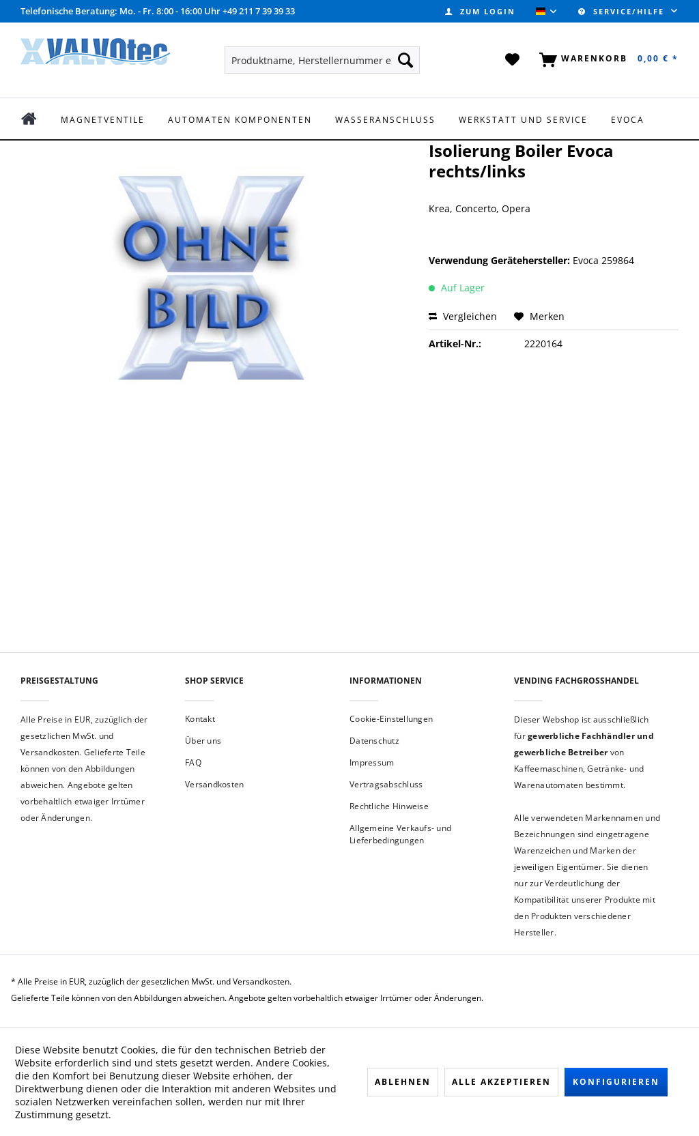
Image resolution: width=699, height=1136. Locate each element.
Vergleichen (463, 316)
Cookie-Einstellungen (391, 719)
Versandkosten (214, 784)
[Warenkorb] (606, 60)
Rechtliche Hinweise (389, 806)
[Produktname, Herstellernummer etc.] (322, 60)
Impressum (372, 762)
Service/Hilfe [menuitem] (623, 11)
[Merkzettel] (513, 60)
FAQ (193, 762)
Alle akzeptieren (501, 1082)
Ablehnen (403, 1082)
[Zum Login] (480, 11)
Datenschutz (374, 740)
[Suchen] (405, 60)
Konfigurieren (616, 1082)
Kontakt (200, 719)
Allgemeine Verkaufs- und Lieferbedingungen (400, 834)
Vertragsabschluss (386, 784)
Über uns (203, 740)
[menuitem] (480, 11)
